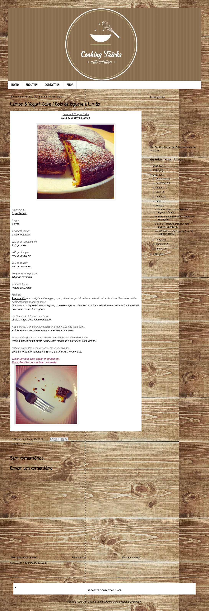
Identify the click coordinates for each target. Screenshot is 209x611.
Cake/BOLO (26, 444)
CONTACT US (107, 590)
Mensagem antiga (131, 557)
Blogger (137, 601)
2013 (156, 254)
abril (158, 205)
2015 (156, 170)
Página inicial (79, 557)
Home (15, 85)
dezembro (161, 178)
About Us (31, 85)
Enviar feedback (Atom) (35, 563)
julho (159, 192)
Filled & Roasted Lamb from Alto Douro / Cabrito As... (172, 225)
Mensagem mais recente (24, 557)
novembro (161, 183)
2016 (156, 165)
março (159, 239)
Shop (70, 85)
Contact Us (52, 85)
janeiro (160, 248)
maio (159, 201)
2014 (156, 174)
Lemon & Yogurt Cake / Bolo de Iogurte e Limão (171, 211)
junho (159, 196)
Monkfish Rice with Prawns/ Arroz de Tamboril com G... (174, 232)
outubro (160, 187)
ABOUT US (93, 590)
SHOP (118, 590)
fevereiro (161, 244)
